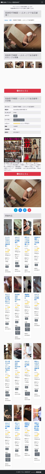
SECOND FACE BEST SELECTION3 (17, 298)
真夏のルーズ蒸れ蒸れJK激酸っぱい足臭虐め (36, 426)
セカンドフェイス (19, 120)
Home (6, 20)
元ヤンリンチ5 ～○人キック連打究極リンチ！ (17, 426)
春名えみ (17, 328)
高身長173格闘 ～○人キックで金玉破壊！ (37, 241)
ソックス (37, 454)
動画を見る (22, 91)
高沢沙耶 (7, 459)
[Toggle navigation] (42, 2)
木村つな (27, 329)
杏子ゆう (27, 393)
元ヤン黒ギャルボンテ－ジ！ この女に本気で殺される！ (7, 367)
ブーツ (17, 266)
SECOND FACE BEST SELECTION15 (17, 365)
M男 (10, 20)
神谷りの (17, 332)
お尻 (27, 450)
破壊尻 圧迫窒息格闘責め (27, 424)
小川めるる (27, 325)
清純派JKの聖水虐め (27, 296)
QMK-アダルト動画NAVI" (10, 2)
